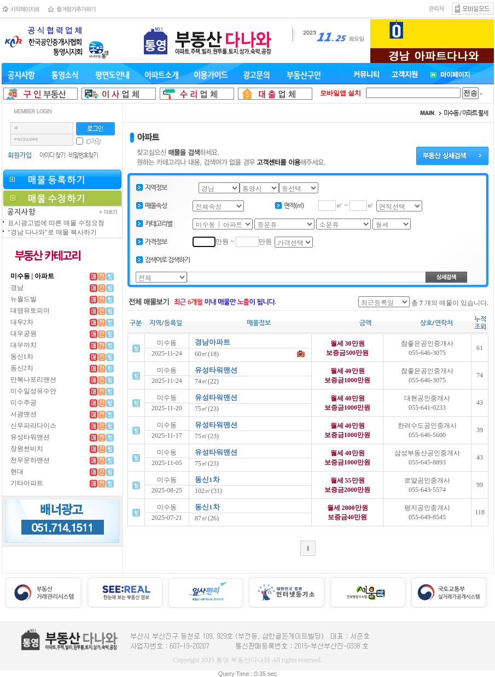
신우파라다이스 (33, 425)
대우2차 (21, 322)
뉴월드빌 (23, 299)
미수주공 (23, 402)
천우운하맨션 (30, 460)
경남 (17, 287)
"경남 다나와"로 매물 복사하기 (52, 232)
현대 (17, 471)
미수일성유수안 (33, 391)
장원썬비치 (26, 448)
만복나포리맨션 (33, 379)
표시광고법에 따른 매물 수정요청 (56, 223)
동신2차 (21, 368)
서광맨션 (23, 414)
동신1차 (21, 356)
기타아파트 (26, 483)
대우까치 (23, 345)
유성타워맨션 (30, 437)
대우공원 (23, 333)
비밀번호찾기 (83, 155)
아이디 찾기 (52, 155)
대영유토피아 (30, 310)
